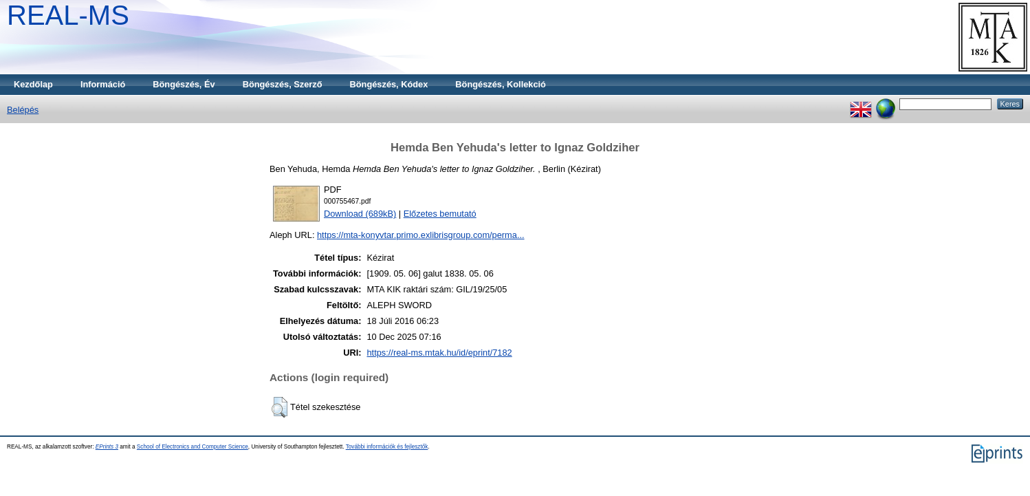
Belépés (23, 110)
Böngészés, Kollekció (500, 84)
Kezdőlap (33, 84)
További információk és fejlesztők (387, 447)
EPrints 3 (107, 447)
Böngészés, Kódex (389, 84)
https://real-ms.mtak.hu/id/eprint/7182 (439, 352)
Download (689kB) (360, 213)
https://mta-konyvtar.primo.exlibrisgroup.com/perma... (421, 235)
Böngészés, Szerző (282, 84)
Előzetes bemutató (440, 213)
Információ (102, 84)
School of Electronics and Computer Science (192, 447)
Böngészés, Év (184, 84)
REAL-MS (68, 15)
